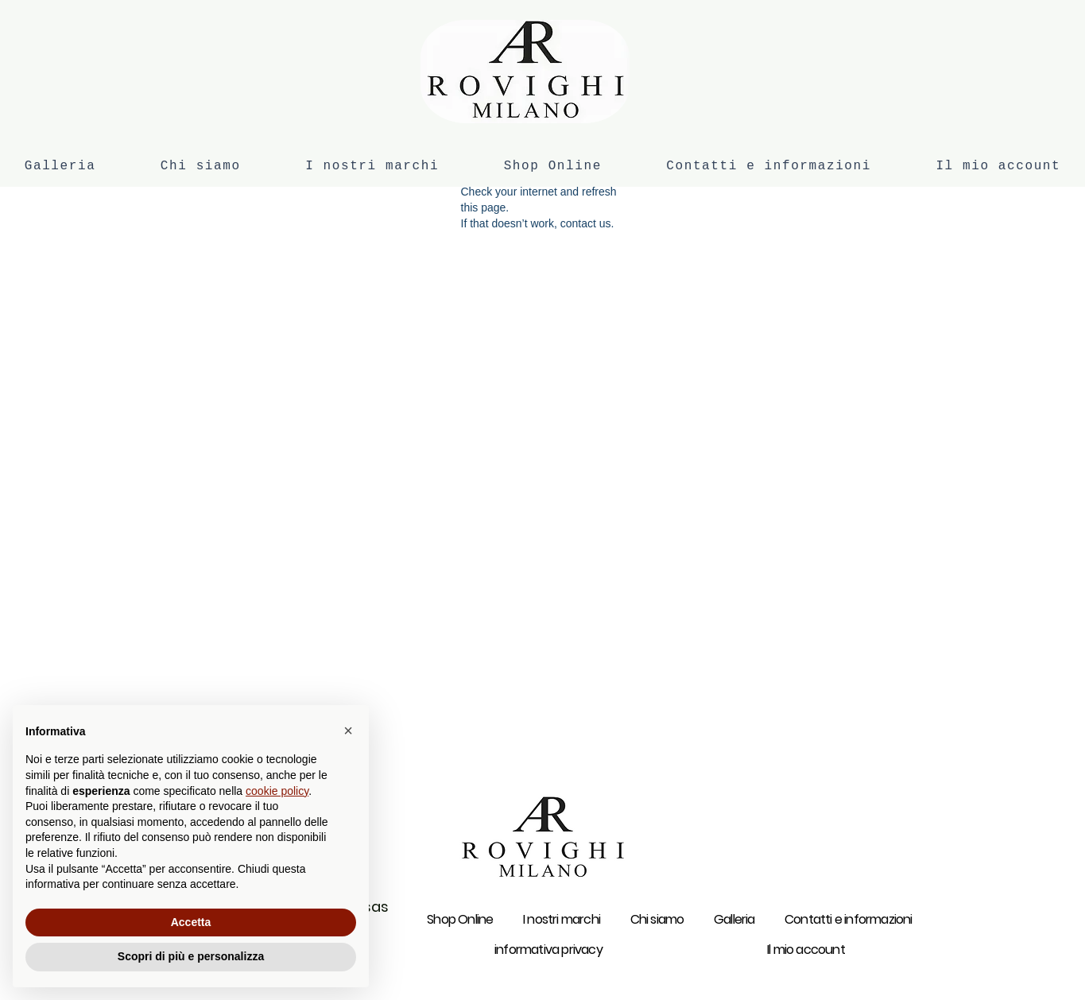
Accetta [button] (191, 922)
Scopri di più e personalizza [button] (191, 956)
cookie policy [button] (277, 791)
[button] (348, 730)
